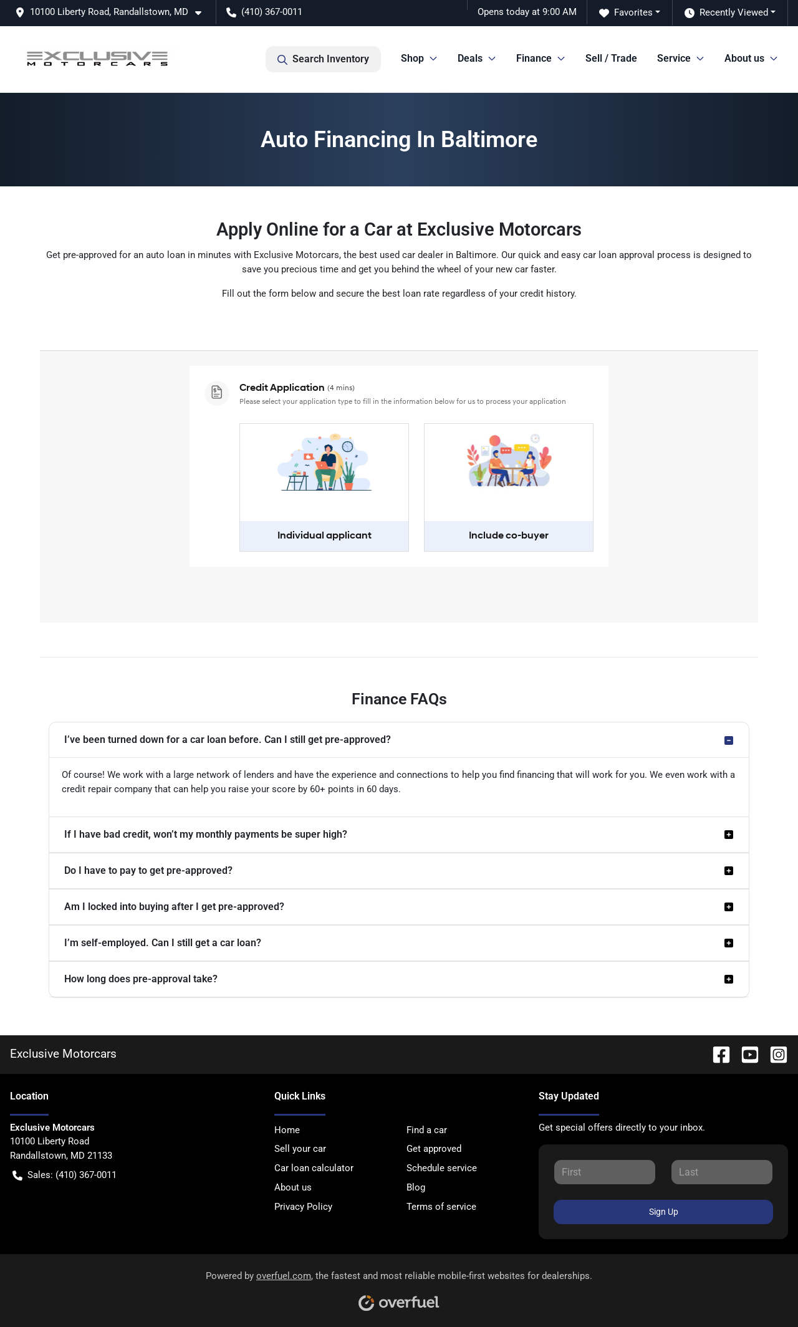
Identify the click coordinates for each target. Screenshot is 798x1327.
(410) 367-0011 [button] (264, 11)
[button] (113, 12)
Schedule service (441, 1168)
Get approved (433, 1148)
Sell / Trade (611, 58)
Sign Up (663, 1212)
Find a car (426, 1130)
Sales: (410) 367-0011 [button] (64, 1175)
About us (293, 1187)
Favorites (626, 13)
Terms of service (441, 1206)
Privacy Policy (303, 1206)
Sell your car (300, 1148)
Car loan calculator (313, 1168)
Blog (415, 1187)
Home (287, 1130)
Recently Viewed (726, 13)
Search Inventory (323, 59)
